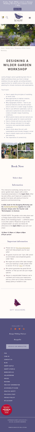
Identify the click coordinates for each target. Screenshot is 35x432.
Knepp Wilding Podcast (17, 334)
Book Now (17, 9)
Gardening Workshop (11, 207)
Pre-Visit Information (23, 248)
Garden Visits (10, 48)
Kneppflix (17, 339)
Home (2, 48)
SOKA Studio (23, 427)
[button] (29, 17)
